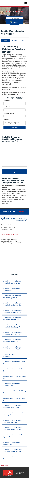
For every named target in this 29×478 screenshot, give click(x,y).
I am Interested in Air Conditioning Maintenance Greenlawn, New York (14, 123)
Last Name (6, 107)
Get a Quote (14, 40)
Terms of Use (4, 466)
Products (23, 40)
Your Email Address (9, 113)
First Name (6, 100)
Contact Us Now (14, 127)
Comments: (6, 119)
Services (5, 40)
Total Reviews (14, 22)
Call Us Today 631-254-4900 (14, 170)
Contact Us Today (14, 172)
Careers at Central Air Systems (9, 234)
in (12, 282)
